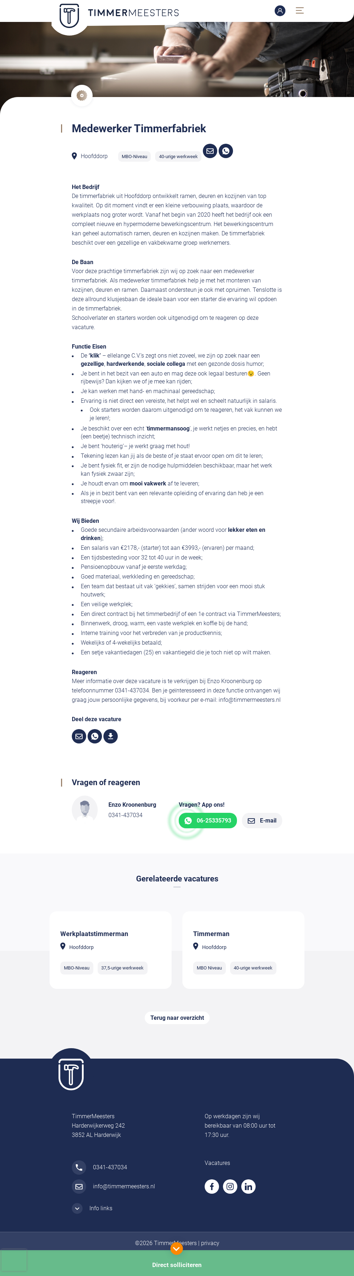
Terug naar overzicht (177, 1017)
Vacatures (217, 1163)
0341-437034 (125, 815)
